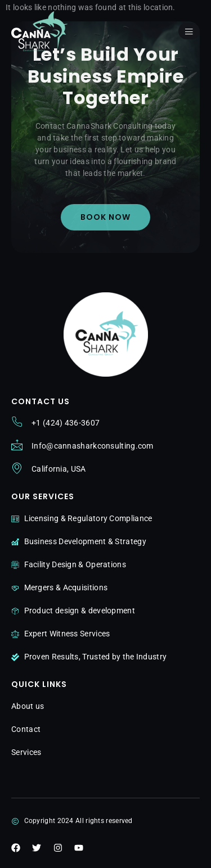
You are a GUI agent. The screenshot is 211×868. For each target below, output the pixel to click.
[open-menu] (189, 31)
